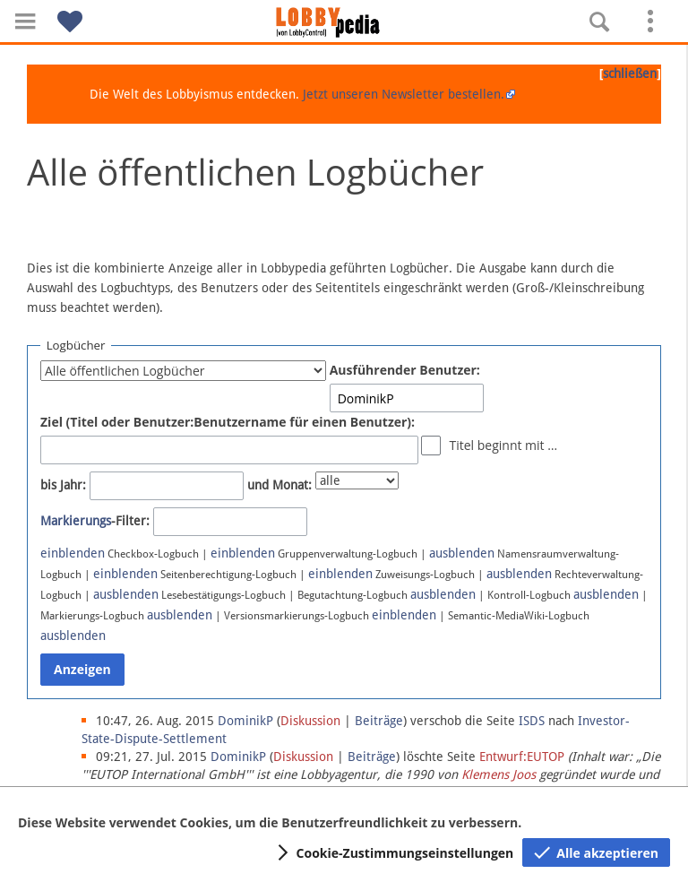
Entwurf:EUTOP (521, 756)
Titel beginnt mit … (503, 445)
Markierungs (75, 521)
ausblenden (461, 553)
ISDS (532, 721)
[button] (25, 21)
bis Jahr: (63, 485)
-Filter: (95, 521)
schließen (630, 73)
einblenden (72, 553)
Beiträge (379, 721)
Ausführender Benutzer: (405, 369)
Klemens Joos (498, 774)
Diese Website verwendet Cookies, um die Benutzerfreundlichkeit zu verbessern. (269, 822)
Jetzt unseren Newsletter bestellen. (403, 94)
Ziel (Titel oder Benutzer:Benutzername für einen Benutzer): (227, 421)
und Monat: (279, 485)
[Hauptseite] (344, 22)
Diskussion (310, 721)
